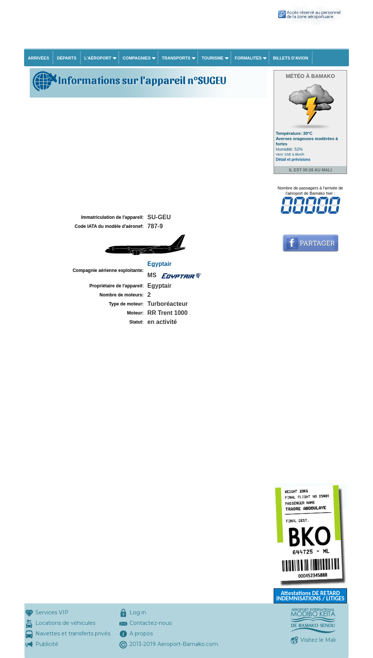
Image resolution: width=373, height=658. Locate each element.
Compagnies (137, 58)
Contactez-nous (150, 623)
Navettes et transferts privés (72, 633)
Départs (66, 58)
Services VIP (52, 612)
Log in (137, 612)
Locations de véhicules (65, 623)
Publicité (46, 644)
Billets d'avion (290, 58)
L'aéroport (97, 58)
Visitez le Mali (318, 640)
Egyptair (160, 264)
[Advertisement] (148, 156)
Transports (176, 58)
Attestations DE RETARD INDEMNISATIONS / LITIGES (310, 595)
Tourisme (213, 58)
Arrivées (38, 58)
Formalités (248, 58)
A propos (141, 633)
